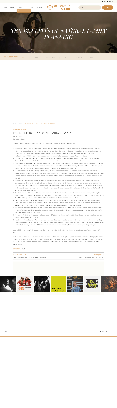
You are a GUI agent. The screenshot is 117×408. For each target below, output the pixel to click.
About (12, 7)
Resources (20, 7)
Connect (39, 7)
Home (5, 7)
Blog (20, 205)
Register (30, 7)
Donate (108, 7)
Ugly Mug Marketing (107, 331)
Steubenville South (58, 7)
